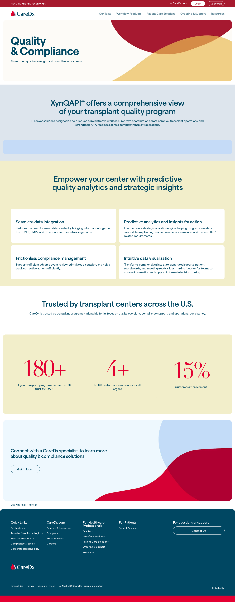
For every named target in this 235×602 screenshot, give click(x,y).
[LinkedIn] (218, 587)
